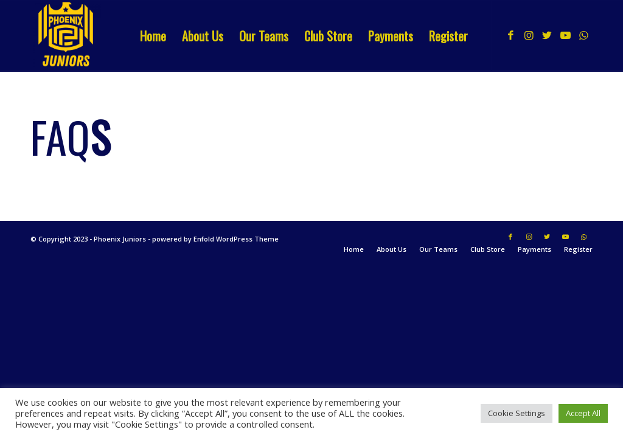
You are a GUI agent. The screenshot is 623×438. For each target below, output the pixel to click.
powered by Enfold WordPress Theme (215, 238)
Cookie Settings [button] (516, 413)
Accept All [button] (583, 413)
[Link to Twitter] (547, 35)
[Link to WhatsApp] (583, 35)
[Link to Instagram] (529, 35)
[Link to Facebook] (510, 35)
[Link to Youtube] (565, 35)
